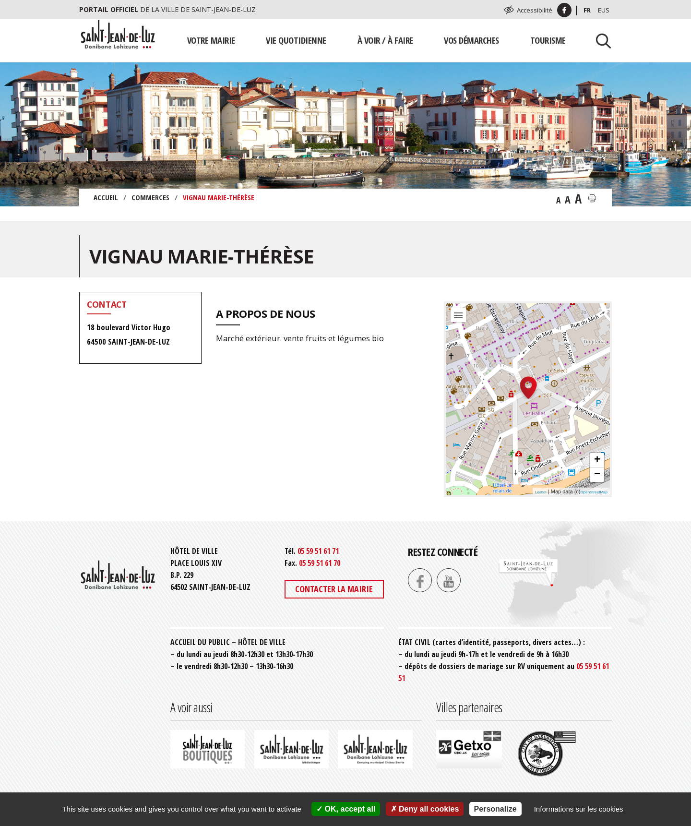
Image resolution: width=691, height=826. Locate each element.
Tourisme (548, 40)
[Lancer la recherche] (600, 40)
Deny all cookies (425, 809)
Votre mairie (211, 40)
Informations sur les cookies (578, 809)
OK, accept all (345, 809)
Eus (603, 10)
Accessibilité (534, 10)
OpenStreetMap (594, 492)
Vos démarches (471, 40)
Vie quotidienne (296, 40)
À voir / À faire (385, 40)
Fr (587, 10)
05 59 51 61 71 (318, 551)
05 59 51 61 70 (319, 563)
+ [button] (597, 460)
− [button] (597, 474)
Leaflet (541, 492)
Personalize (495, 809)
